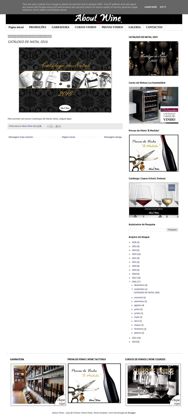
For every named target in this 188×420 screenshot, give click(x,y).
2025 (134, 246)
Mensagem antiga (113, 137)
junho (137, 313)
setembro (139, 301)
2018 (134, 274)
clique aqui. (65, 118)
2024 (134, 250)
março (137, 325)
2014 (134, 341)
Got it (163, 7)
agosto (138, 305)
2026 (134, 242)
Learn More (150, 7)
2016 (134, 281)
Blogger (132, 412)
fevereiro (139, 329)
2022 (134, 258)
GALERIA (135, 27)
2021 (134, 262)
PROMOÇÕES (37, 27)
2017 (134, 277)
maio (137, 317)
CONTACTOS (154, 27)
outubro (138, 297)
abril (136, 321)
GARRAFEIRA (60, 27)
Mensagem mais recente (21, 137)
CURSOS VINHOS (85, 27)
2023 (134, 254)
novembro (139, 289)
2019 (134, 270)
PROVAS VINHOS (112, 27)
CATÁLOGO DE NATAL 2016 (147, 292)
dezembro (139, 285)
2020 (134, 266)
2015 (134, 338)
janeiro (138, 333)
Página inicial (16, 27)
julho (137, 309)
